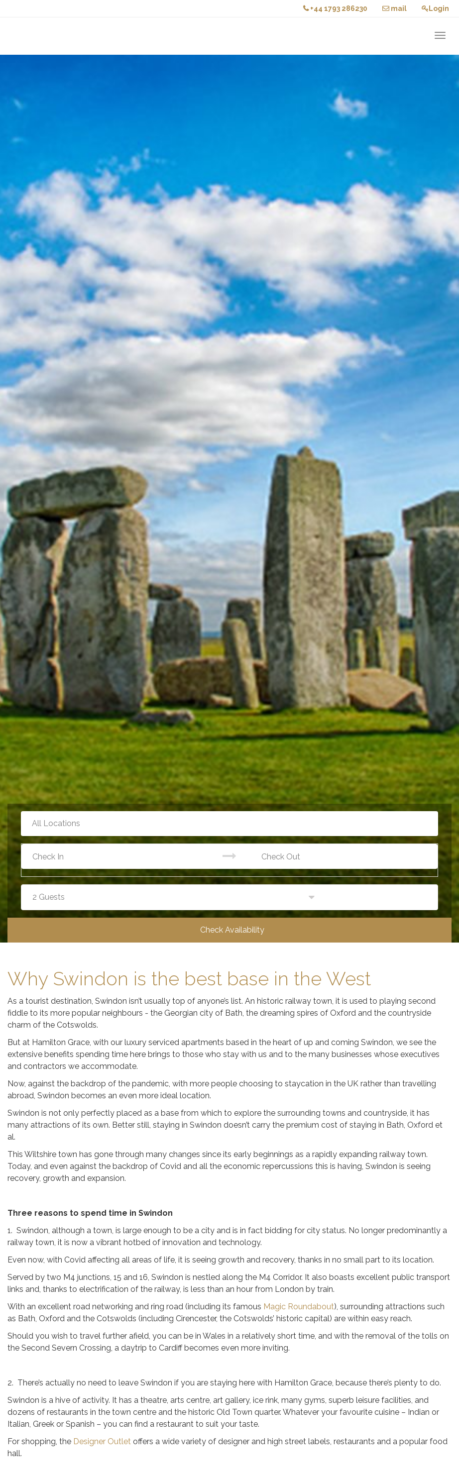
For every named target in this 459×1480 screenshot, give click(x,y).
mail (394, 8)
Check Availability (232, 930)
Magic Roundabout (298, 1306)
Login (435, 8)
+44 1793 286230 (335, 8)
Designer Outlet (102, 1441)
